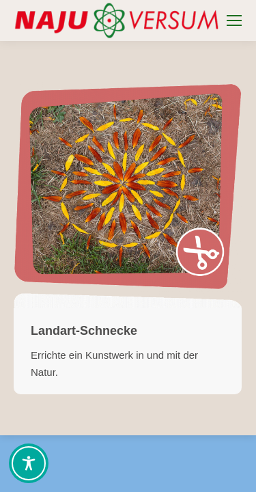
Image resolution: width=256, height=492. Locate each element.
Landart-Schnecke (84, 331)
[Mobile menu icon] (234, 20)
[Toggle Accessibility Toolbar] (28, 463)
